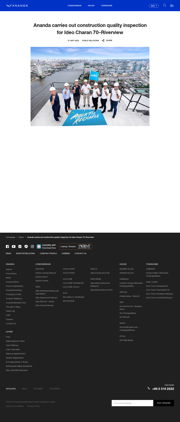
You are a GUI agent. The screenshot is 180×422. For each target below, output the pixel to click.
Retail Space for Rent (15, 341)
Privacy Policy (33, 406)
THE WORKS (54, 388)
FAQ (8, 337)
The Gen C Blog (13, 307)
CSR (8, 315)
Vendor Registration (15, 357)
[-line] (26, 246)
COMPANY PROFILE (48, 253)
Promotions (11, 273)
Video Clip (10, 311)
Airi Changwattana (128, 313)
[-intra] (32, 246)
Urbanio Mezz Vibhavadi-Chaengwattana (157, 274)
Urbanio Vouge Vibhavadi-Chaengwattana (131, 284)
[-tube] (13, 246)
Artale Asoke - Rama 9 (129, 296)
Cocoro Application (14, 286)
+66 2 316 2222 (163, 388)
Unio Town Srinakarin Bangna (159, 293)
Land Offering (12, 345)
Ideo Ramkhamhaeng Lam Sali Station (47, 292)
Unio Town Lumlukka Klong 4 (159, 297)
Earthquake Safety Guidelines (19, 366)
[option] (90, 86)
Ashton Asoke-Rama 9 (45, 272)
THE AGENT (38, 388)
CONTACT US (80, 253)
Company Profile (13, 294)
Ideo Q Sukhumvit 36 (99, 272)
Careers (9, 319)
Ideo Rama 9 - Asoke (44, 301)
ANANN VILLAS (127, 272)
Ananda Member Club (16, 302)
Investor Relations (14, 298)
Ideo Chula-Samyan (44, 305)
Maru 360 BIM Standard (17, 370)
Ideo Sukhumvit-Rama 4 (46, 297)
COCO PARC (69, 272)
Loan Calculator (13, 349)
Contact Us (11, 323)
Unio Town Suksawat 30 (157, 285)
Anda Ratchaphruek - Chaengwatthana (129, 328)
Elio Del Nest (68, 300)
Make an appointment (15, 353)
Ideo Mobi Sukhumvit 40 (101, 289)
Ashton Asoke (41, 280)
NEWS (8, 253)
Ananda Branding (14, 290)
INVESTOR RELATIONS (25, 253)
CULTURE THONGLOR (73, 282)
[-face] (7, 246)
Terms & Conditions (15, 406)
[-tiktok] (19, 246)
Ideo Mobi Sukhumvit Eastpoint (100, 284)
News (8, 277)
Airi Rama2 (124, 316)
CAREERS (66, 253)
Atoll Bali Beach (126, 340)
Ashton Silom (41, 276)
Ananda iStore (12, 282)
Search (9, 269)
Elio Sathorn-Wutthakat (73, 296)
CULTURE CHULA (71, 286)
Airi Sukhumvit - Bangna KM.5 (131, 308)
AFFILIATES (11, 388)
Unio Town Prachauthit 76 (157, 289)
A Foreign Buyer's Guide (17, 362)
